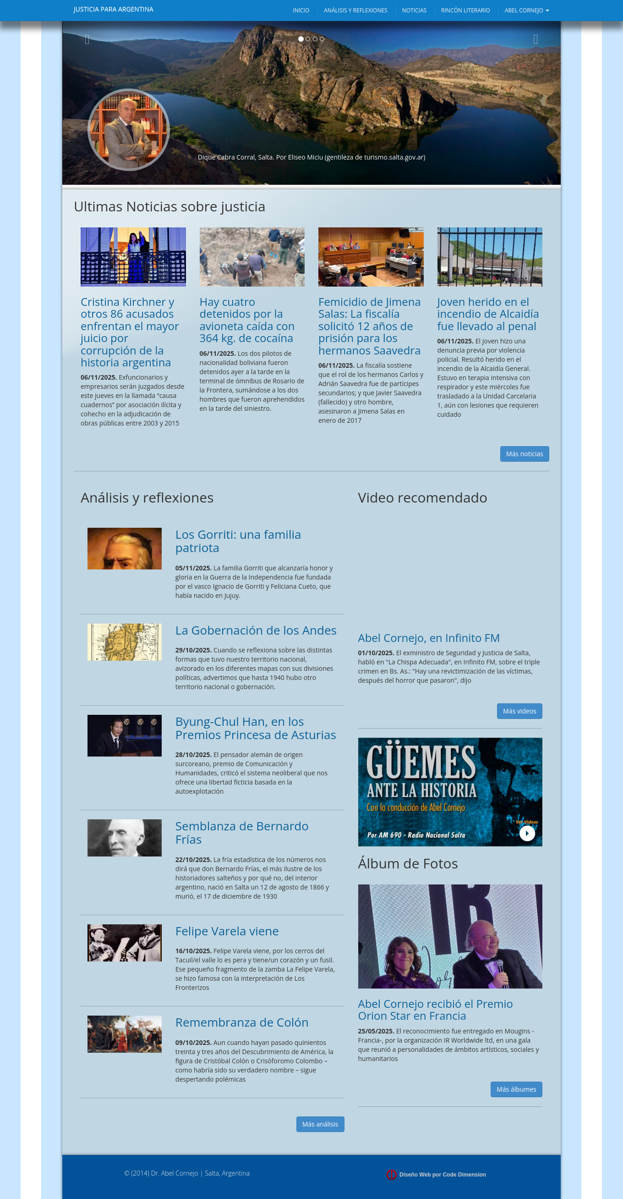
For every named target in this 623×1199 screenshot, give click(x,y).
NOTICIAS (414, 10)
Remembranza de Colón (242, 1022)
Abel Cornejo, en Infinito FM (429, 637)
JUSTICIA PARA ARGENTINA (113, 9)
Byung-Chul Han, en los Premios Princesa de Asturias (255, 728)
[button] (87, 103)
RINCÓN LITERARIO (465, 10)
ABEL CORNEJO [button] (527, 10)
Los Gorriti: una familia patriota (238, 541)
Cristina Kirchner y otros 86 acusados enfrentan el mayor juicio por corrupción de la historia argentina (130, 332)
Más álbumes (516, 1089)
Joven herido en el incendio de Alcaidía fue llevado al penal (488, 313)
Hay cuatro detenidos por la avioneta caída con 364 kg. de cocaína (247, 319)
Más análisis (320, 1124)
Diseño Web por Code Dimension (442, 1174)
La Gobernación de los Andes (256, 630)
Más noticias (524, 453)
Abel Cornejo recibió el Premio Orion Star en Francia (435, 1009)
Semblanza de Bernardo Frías (242, 832)
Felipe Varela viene (227, 931)
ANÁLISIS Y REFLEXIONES (355, 10)
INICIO (301, 10)
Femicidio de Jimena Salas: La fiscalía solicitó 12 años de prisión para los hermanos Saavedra (369, 326)
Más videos (519, 711)
